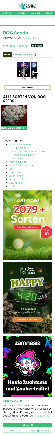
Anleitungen (15, 172)
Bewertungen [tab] (24, 54)
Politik (12, 186)
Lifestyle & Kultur (17, 162)
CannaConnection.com (27, 5)
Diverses (19, 158)
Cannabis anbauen (20, 144)
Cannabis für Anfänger (21, 165)
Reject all (15, 430)
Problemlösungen (24, 155)
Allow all (27, 425)
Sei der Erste (31, 37)
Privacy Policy (41, 415)
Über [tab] (7, 54)
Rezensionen (16, 176)
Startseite (9, 45)
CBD (11, 169)
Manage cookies (40, 430)
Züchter (23, 45)
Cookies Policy (16, 419)
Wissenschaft (16, 179)
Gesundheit (15, 182)
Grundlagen (21, 148)
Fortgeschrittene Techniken (29, 151)
